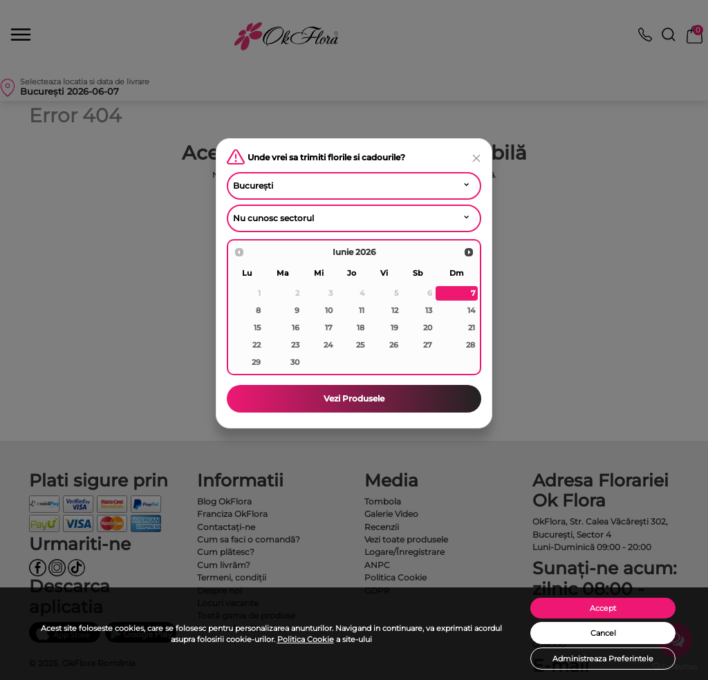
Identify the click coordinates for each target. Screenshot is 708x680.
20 (427, 327)
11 (361, 310)
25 (360, 345)
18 (360, 327)
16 (295, 327)
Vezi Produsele (354, 398)
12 (394, 310)
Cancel (603, 633)
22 (256, 345)
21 (471, 327)
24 (328, 345)
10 (329, 310)
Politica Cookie (305, 639)
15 (257, 327)
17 (329, 327)
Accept (603, 608)
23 (295, 345)
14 (471, 310)
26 (393, 345)
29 (256, 362)
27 (427, 345)
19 (394, 327)
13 (428, 310)
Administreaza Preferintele (602, 658)
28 (470, 345)
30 (294, 362)
